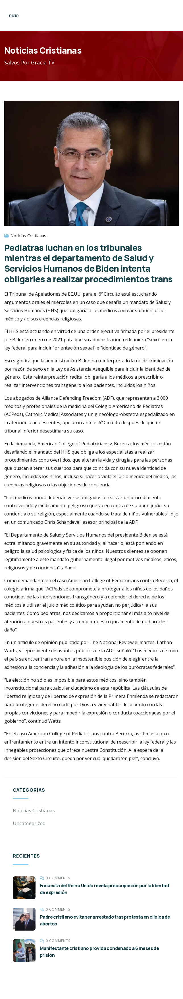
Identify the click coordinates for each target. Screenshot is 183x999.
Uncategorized (29, 823)
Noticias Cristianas (28, 235)
